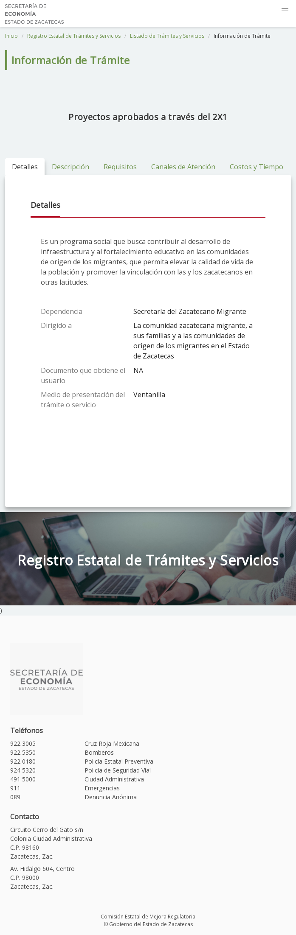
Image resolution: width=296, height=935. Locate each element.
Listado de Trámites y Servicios (167, 35)
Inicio (11, 35)
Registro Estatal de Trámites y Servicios (74, 35)
